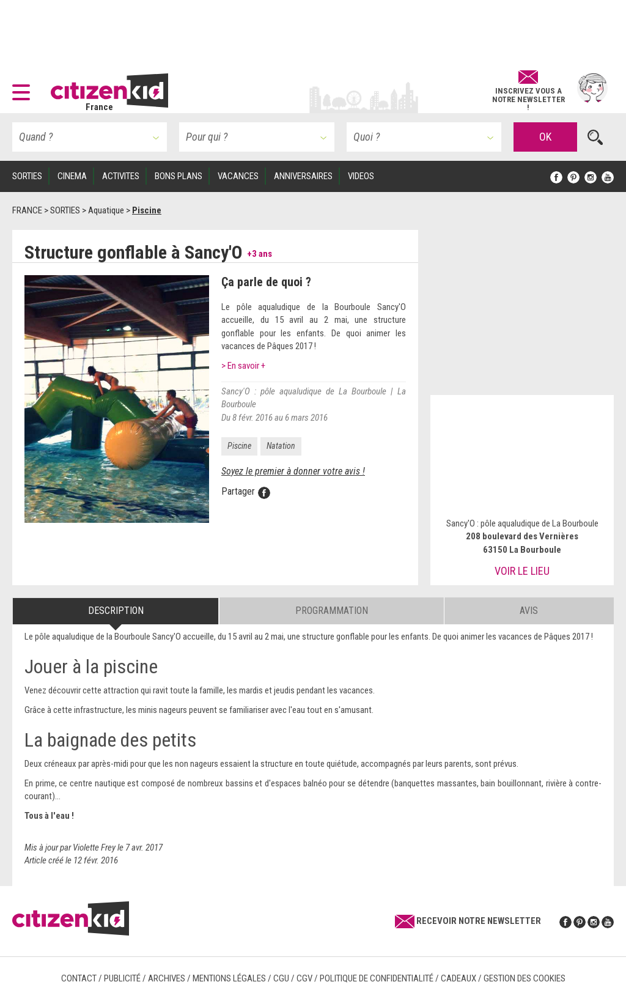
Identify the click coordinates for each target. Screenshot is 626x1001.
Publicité (122, 978)
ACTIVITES (120, 176)
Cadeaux (458, 978)
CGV (304, 978)
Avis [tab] (529, 610)
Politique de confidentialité (376, 978)
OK (545, 136)
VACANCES (238, 176)
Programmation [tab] (331, 610)
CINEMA (72, 176)
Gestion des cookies (524, 978)
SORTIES (27, 176)
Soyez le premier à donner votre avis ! (293, 471)
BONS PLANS (178, 176)
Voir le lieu (522, 570)
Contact (79, 978)
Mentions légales (229, 978)
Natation (281, 446)
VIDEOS (361, 176)
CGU (281, 978)
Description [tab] (116, 610)
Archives (166, 978)
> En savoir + (243, 365)
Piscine (239, 446)
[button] (24, 88)
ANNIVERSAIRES (303, 176)
